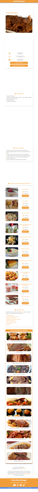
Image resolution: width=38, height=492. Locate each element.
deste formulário (27, 473)
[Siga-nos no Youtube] (14, 485)
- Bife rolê (8, 324)
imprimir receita (19, 62)
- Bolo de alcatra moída (10, 320)
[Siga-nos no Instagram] (18, 485)
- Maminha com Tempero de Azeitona (13, 319)
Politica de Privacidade (14, 482)
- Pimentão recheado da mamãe (12, 316)
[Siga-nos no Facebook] (21, 485)
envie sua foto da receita (19, 65)
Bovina (22, 312)
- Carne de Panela (9, 323)
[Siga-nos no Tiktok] (24, 485)
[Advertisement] (19, 6)
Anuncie (21, 482)
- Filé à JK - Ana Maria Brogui (11, 322)
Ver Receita (25, 195)
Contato (26, 482)
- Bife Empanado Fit (9, 315)
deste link (24, 468)
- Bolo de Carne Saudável (10, 318)
